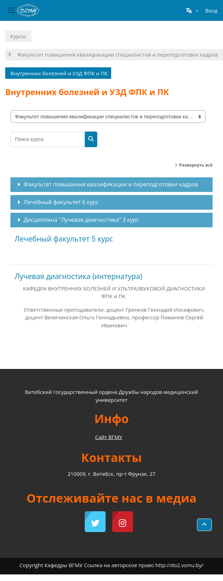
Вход (211, 10)
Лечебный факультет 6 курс (61, 202)
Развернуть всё (196, 165)
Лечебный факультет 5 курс (64, 239)
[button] (192, 10)
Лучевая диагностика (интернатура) (78, 276)
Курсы (18, 36)
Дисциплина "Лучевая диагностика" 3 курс (81, 220)
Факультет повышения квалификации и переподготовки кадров (111, 184)
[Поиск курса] (47, 139)
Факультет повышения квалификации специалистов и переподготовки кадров (117, 54)
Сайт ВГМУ (109, 436)
